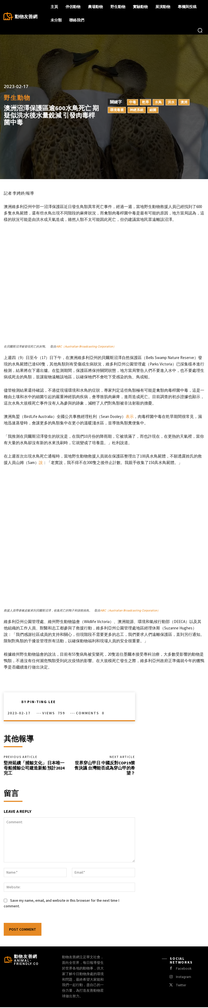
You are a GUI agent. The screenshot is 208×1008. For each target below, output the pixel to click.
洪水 (171, 102)
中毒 (132, 102)
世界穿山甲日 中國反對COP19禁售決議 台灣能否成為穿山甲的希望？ (104, 768)
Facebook (183, 969)
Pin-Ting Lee (41, 701)
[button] (200, 30)
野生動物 (17, 98)
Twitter (180, 986)
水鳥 (158, 102)
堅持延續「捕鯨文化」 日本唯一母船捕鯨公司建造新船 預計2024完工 (34, 768)
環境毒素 (117, 109)
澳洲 (183, 102)
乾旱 (145, 102)
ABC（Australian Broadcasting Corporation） (86, 346)
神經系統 (137, 109)
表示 (130, 416)
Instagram (183, 978)
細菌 (152, 109)
